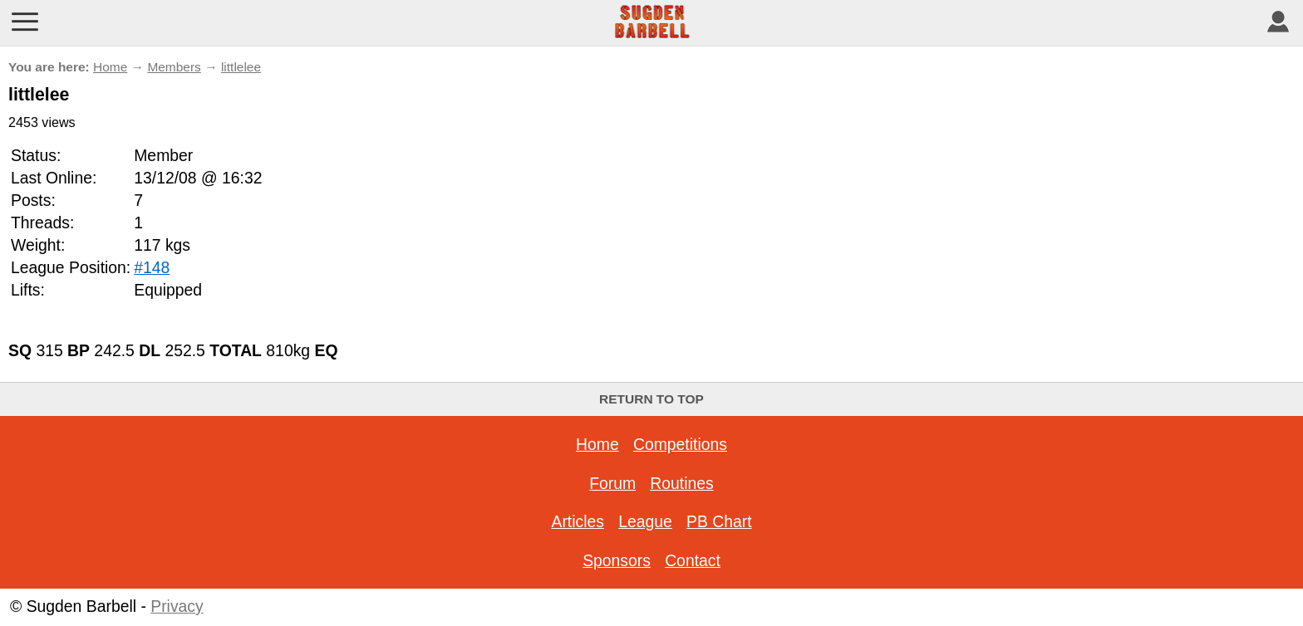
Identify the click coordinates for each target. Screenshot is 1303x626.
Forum (612, 483)
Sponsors (617, 560)
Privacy (176, 606)
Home (110, 67)
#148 (152, 267)
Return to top (651, 399)
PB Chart (719, 521)
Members (173, 67)
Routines (681, 483)
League (645, 521)
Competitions (680, 444)
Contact (692, 560)
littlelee (241, 67)
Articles (577, 521)
